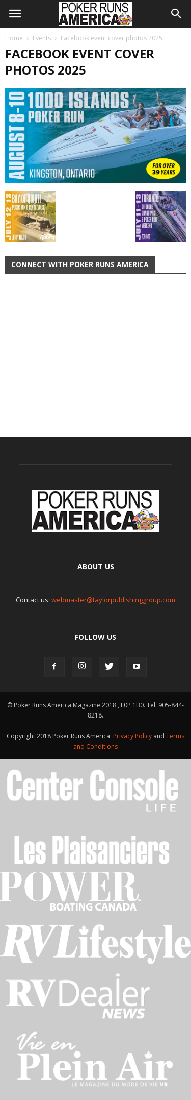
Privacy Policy (133, 736)
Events (42, 38)
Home (14, 38)
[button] (176, 14)
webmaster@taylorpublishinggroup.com (113, 599)
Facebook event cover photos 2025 (79, 61)
